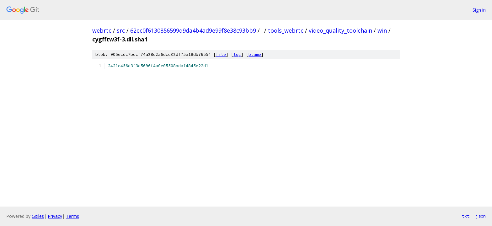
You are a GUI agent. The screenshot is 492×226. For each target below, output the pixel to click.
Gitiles (38, 216)
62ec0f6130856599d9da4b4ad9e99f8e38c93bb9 (193, 30)
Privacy (55, 216)
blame (255, 54)
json (481, 216)
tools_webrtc (285, 30)
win (382, 30)
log (237, 54)
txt (465, 216)
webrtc (101, 30)
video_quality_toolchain (340, 30)
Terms (72, 216)
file (221, 54)
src (121, 30)
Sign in (479, 10)
